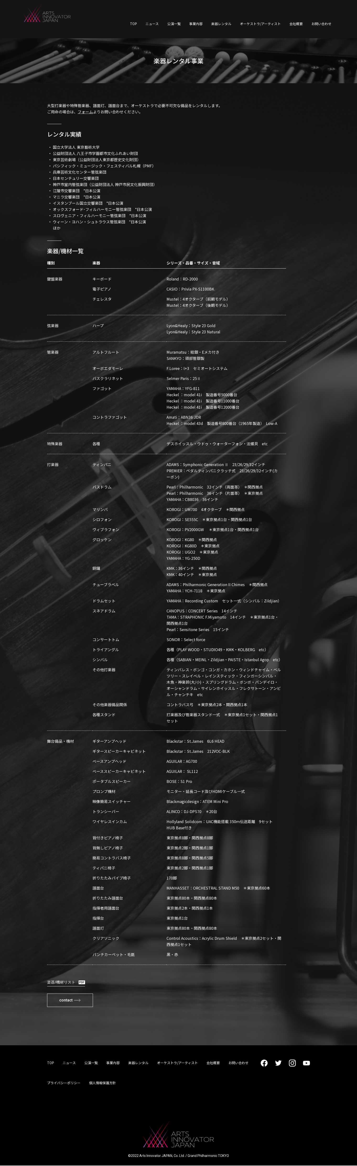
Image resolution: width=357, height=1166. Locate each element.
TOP (133, 23)
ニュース (152, 23)
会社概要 (296, 23)
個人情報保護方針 (102, 1083)
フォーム (85, 112)
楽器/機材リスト (66, 982)
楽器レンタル (221, 23)
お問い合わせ (321, 23)
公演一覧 (174, 23)
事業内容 (196, 23)
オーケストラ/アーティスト (260, 23)
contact (72, 1000)
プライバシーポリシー (64, 1083)
